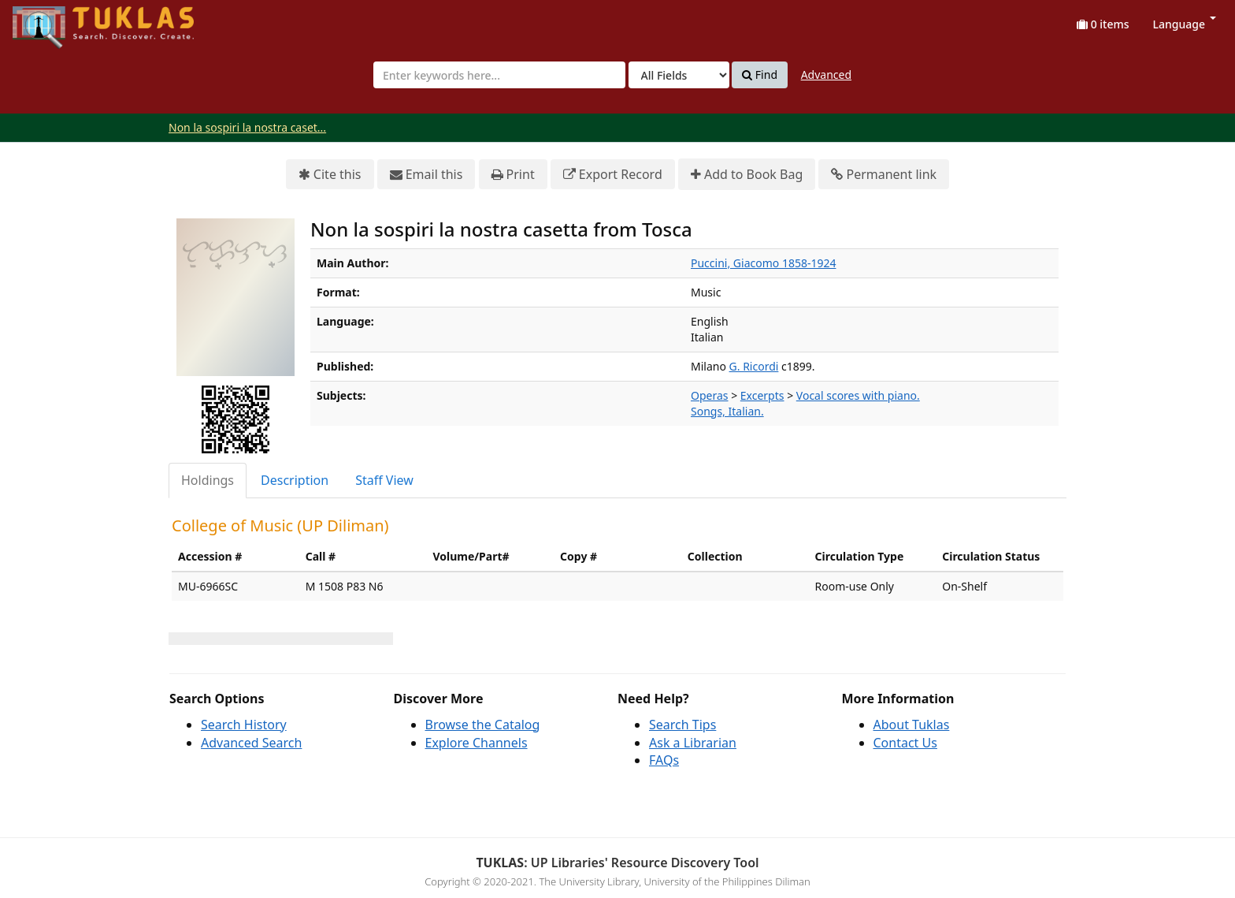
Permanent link (883, 175)
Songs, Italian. (727, 411)
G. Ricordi (754, 366)
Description (294, 480)
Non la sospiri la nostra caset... (247, 127)
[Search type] (679, 74)
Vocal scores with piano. (858, 395)
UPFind (51, 20)
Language (1184, 24)
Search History (244, 724)
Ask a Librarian (692, 742)
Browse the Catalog (482, 724)
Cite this (330, 175)
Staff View (384, 480)
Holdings (207, 480)
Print (513, 175)
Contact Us (905, 742)
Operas (710, 395)
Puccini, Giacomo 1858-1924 (763, 262)
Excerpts (762, 395)
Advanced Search (251, 742)
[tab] (208, 480)
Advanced (826, 74)
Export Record (612, 175)
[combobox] (499, 74)
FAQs (664, 760)
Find (759, 75)
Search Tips (682, 724)
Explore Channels (476, 742)
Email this (426, 175)
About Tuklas (911, 724)
